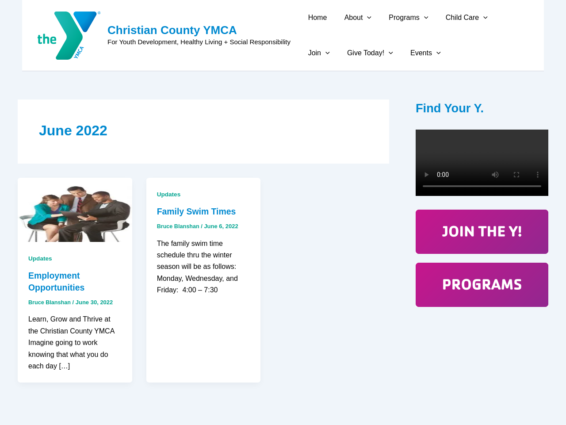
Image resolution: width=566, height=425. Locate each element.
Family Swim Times (197, 211)
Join (501, 17)
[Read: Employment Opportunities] (75, 209)
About (353, 17)
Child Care (455, 17)
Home (315, 17)
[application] (362, 17)
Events (382, 53)
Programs (400, 17)
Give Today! (329, 53)
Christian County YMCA (172, 30)
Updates (40, 258)
